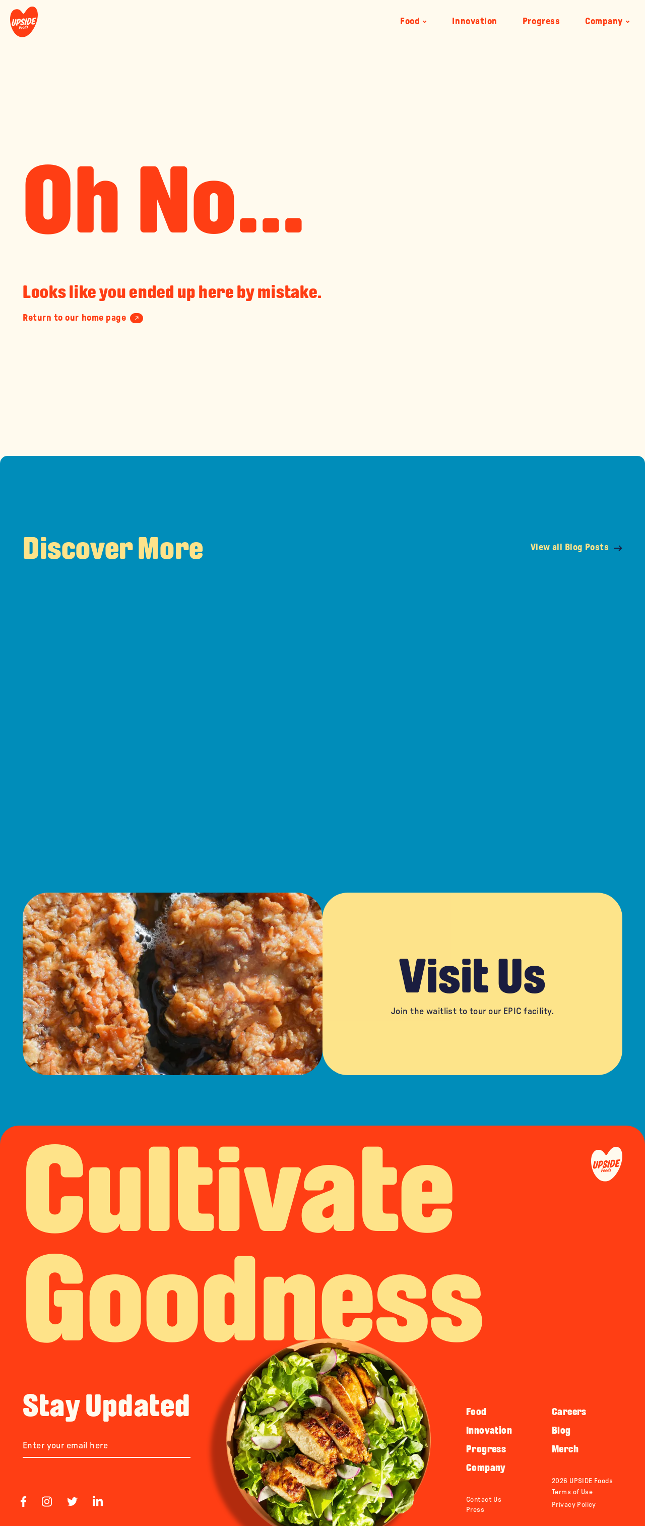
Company (607, 21)
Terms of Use (572, 1492)
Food (413, 21)
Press (475, 1509)
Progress (541, 21)
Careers (569, 1411)
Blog (561, 1430)
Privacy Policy (574, 1504)
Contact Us (483, 1499)
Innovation (474, 21)
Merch (565, 1449)
